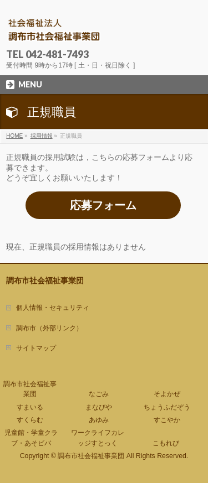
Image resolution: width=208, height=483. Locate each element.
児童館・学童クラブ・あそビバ (31, 437)
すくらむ (30, 420)
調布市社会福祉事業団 (30, 389)
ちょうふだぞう (167, 407)
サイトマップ (36, 348)
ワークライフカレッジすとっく (97, 437)
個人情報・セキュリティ (52, 307)
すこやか (167, 420)
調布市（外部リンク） (49, 328)
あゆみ (99, 420)
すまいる (30, 407)
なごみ (99, 394)
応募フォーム (103, 205)
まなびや (98, 407)
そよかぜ (167, 394)
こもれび (166, 443)
